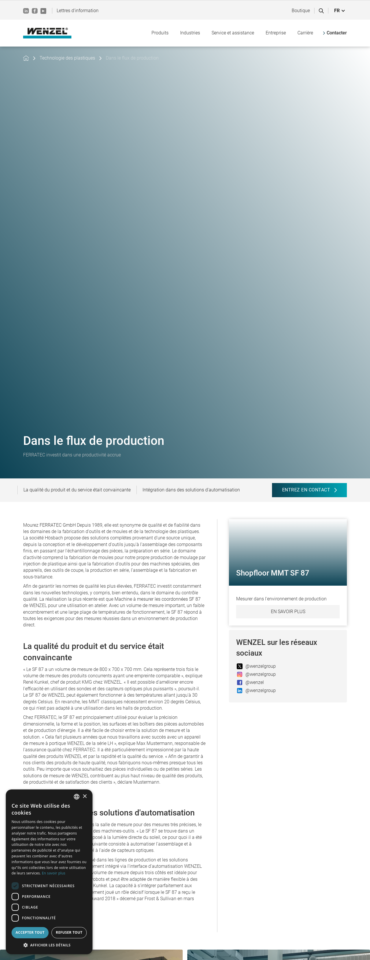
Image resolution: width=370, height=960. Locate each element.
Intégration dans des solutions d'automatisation (191, 490)
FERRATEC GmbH (58, 525)
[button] (339, 11)
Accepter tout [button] (30, 932)
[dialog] (49, 871)
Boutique (301, 10)
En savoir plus (288, 611)
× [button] (84, 796)
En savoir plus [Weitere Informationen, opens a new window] (53, 873)
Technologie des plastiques (67, 58)
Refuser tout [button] (69, 932)
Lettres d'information (78, 10)
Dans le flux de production (132, 58)
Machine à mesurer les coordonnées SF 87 (157, 599)
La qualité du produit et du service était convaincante (77, 490)
